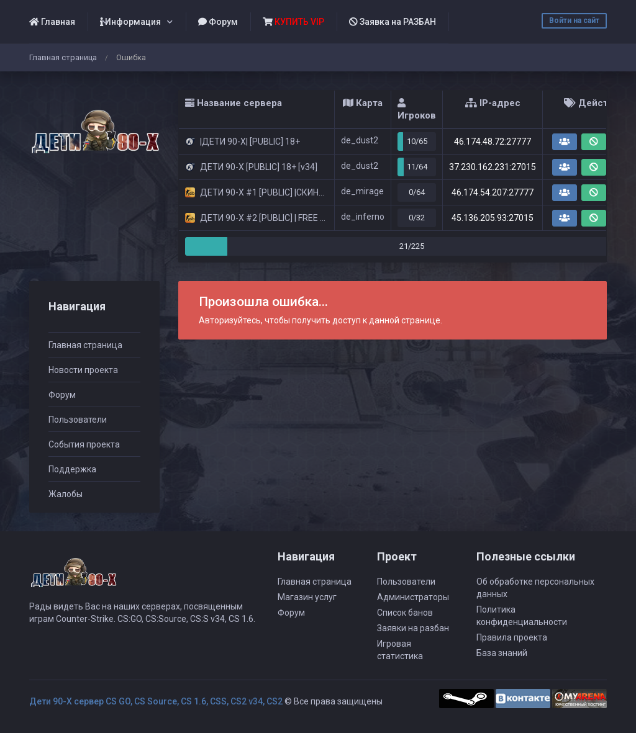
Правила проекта (511, 637)
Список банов (405, 613)
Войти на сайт (574, 20)
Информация (130, 22)
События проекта (84, 444)
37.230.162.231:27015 (492, 167)
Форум (218, 22)
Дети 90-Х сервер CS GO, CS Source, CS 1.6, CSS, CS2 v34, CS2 (156, 701)
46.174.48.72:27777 (492, 141)
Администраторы (413, 597)
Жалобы (65, 494)
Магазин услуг (307, 597)
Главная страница (63, 57)
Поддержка (72, 469)
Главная (52, 22)
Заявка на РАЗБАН (392, 22)
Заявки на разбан (413, 628)
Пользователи (77, 420)
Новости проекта (83, 370)
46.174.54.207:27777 (493, 192)
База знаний (501, 653)
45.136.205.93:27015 (493, 218)
